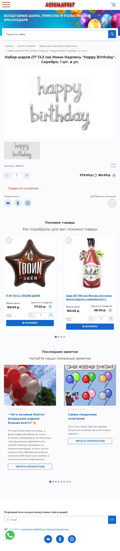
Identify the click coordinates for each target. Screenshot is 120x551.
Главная (9, 46)
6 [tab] (64, 482)
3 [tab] (61, 337)
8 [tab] (70, 482)
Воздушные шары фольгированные (58, 46)
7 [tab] (67, 482)
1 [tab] (56, 337)
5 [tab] (61, 482)
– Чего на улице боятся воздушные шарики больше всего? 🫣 (26, 419)
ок (112, 519)
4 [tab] (64, 337)
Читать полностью (30, 466)
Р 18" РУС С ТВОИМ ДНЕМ (23, 295)
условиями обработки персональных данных (45, 529)
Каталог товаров (26, 46)
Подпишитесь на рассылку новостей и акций (36, 512)
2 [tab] (59, 337)
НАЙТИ (112, 34)
